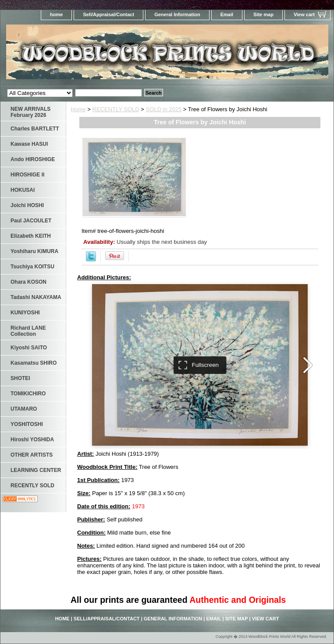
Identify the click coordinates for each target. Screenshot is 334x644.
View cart (304, 14)
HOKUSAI (23, 190)
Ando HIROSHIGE (33, 159)
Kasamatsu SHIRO (34, 363)
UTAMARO (24, 409)
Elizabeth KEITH (31, 236)
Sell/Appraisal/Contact (108, 14)
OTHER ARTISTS (32, 455)
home (56, 14)
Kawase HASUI (29, 144)
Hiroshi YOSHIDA (32, 439)
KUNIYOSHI (25, 313)
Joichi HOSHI (27, 205)
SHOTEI (20, 378)
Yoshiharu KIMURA (34, 251)
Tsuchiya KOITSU (32, 267)
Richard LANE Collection (28, 331)
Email (226, 14)
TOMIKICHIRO (28, 394)
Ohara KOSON (28, 282)
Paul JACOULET (31, 221)
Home (78, 109)
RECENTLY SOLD (115, 109)
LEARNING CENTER (36, 470)
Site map (263, 14)
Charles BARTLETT (35, 129)
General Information (177, 14)
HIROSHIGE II (27, 175)
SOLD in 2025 (164, 109)
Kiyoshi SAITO (29, 348)
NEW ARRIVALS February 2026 (30, 112)
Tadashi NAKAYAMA (36, 297)
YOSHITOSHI (27, 424)
